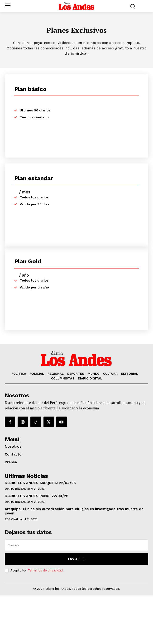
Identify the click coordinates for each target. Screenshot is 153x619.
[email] (76, 545)
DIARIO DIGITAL (15, 488)
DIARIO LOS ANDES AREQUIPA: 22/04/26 (40, 483)
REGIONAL (12, 519)
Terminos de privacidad (45, 570)
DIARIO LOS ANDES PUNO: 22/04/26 (36, 496)
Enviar (76, 559)
